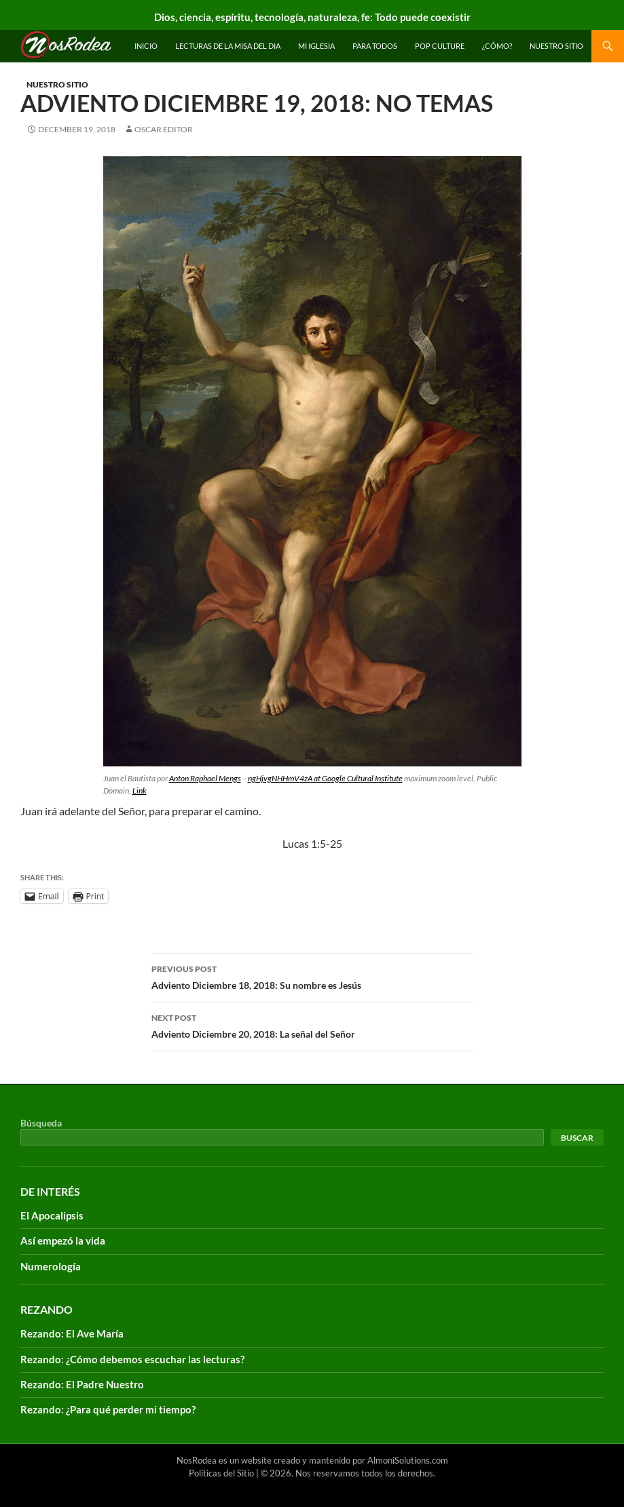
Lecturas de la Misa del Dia (227, 45)
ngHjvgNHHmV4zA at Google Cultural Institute (325, 778)
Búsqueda (41, 1123)
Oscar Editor (163, 129)
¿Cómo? (497, 45)
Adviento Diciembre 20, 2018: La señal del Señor (312, 1025)
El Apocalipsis (52, 1215)
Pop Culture (439, 45)
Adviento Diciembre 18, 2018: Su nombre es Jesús (312, 976)
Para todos (374, 45)
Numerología (50, 1266)
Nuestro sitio (556, 45)
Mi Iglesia (316, 45)
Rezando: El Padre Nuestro (82, 1384)
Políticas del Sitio (221, 1473)
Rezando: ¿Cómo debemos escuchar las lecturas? (132, 1359)
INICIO (146, 45)
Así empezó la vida (62, 1240)
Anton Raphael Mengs (205, 778)
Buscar (577, 1138)
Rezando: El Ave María (72, 1333)
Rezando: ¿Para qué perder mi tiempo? (108, 1409)
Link (139, 790)
